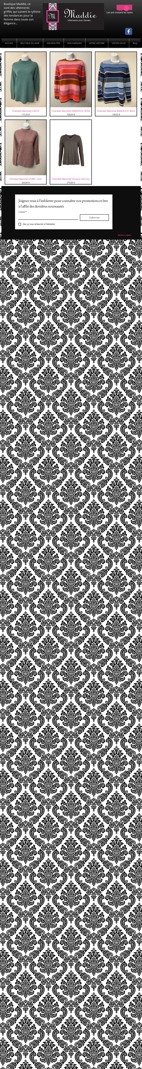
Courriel (22, 212)
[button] (123, 8)
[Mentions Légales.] (124, 235)
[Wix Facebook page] (128, 31)
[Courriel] (47, 216)
